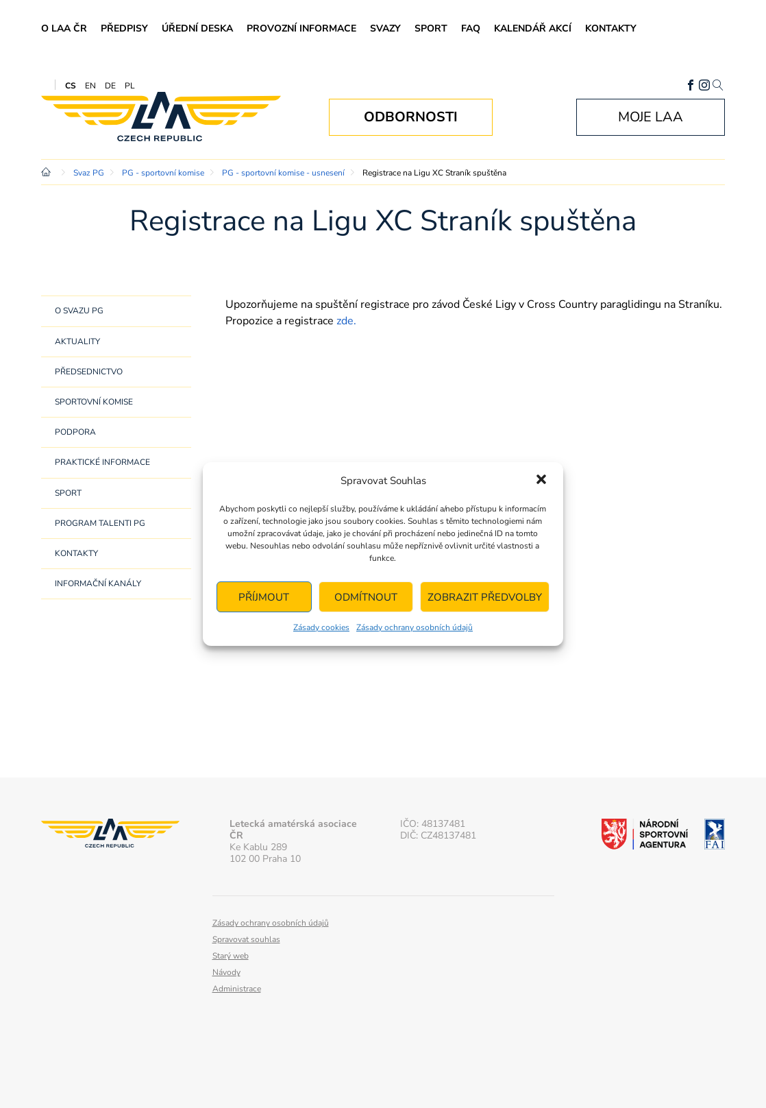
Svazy (385, 28)
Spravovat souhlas (246, 939)
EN (90, 85)
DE (110, 85)
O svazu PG (79, 310)
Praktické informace (102, 462)
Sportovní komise (94, 401)
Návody (226, 972)
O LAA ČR (64, 28)
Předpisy (124, 28)
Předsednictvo (89, 371)
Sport (431, 28)
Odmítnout (365, 597)
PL (130, 85)
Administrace (236, 988)
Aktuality (77, 341)
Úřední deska (197, 28)
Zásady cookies (321, 627)
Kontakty (611, 28)
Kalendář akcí (532, 28)
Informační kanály (98, 583)
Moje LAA (650, 117)
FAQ (470, 28)
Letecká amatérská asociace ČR (161, 117)
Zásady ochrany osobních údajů (414, 627)
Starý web (230, 955)
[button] (541, 480)
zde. (346, 320)
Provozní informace (301, 28)
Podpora (75, 431)
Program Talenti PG (100, 523)
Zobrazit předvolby (485, 597)
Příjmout (263, 597)
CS (70, 85)
